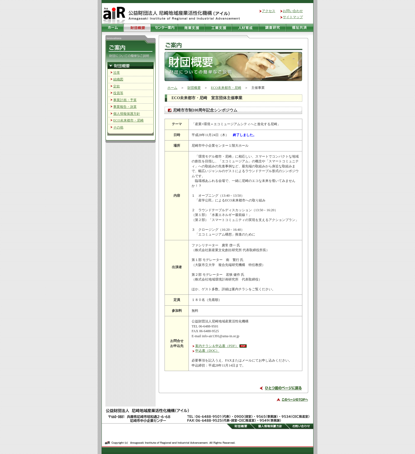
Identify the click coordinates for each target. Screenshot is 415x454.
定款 (116, 86)
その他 (118, 127)
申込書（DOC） (207, 351)
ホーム (172, 88)
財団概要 (194, 88)
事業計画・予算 (125, 100)
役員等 (118, 93)
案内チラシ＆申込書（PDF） (216, 346)
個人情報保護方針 (126, 114)
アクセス (268, 11)
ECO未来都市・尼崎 (128, 120)
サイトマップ (293, 17)
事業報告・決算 (125, 107)
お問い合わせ (293, 11)
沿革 (116, 73)
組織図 (118, 79)
